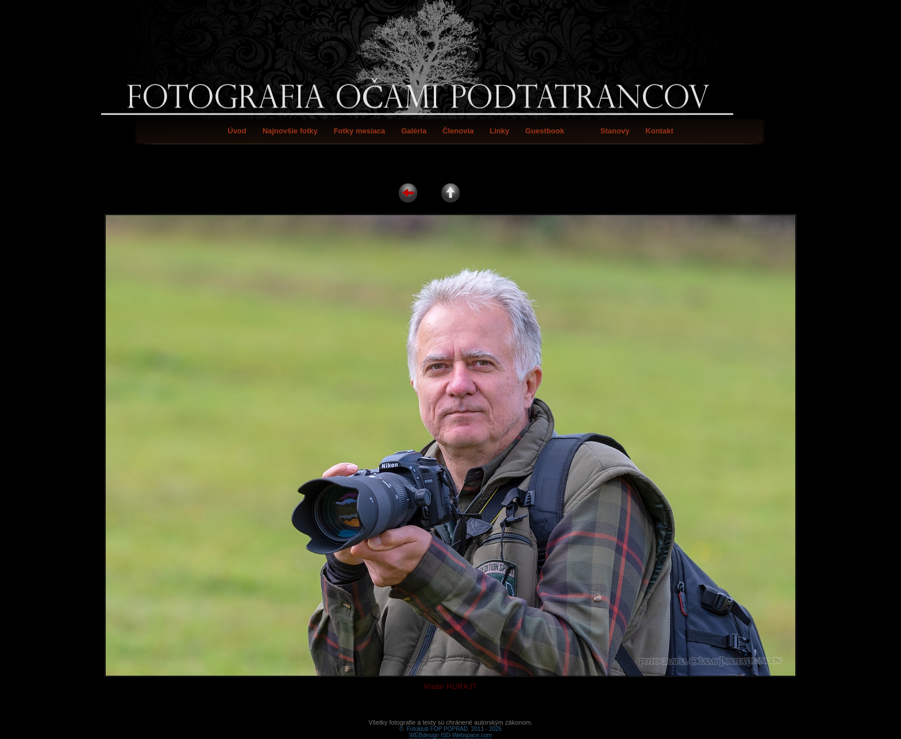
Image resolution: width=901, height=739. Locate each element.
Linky (499, 131)
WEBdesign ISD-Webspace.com (450, 722)
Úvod (237, 131)
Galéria (413, 131)
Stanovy (615, 131)
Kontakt (659, 131)
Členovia (457, 131)
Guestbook (544, 131)
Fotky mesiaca (360, 131)
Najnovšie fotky (290, 131)
